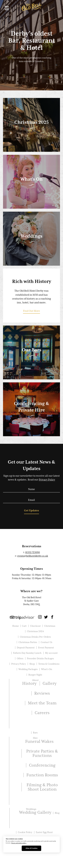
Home (15, 626)
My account (51, 653)
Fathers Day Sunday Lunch (27, 653)
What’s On (46, 669)
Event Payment (46, 647)
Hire (35, 738)
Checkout (35, 626)
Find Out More (31, 310)
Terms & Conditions (48, 663)
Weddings (31, 809)
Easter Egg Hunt (44, 832)
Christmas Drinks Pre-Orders (35, 636)
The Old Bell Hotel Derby (31, 7)
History (29, 683)
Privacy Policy (47, 479)
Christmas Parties (27, 642)
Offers (20, 658)
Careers (42, 712)
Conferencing (42, 765)
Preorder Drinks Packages (40, 658)
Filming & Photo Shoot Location (42, 787)
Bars (35, 732)
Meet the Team (42, 703)
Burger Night (35, 674)
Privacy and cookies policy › (19, 843)
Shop (32, 663)
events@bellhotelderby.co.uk (32, 555)
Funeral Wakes (39, 741)
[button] (6, 8)
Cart (24, 626)
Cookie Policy (25, 832)
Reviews (42, 693)
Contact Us (46, 642)
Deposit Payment (26, 647)
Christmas (49, 626)
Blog (57, 813)
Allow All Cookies (31, 848)
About (35, 680)
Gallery (49, 683)
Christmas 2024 (35, 631)
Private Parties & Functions (42, 753)
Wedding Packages (28, 669)
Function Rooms (42, 774)
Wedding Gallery (35, 812)
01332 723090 (32, 552)
